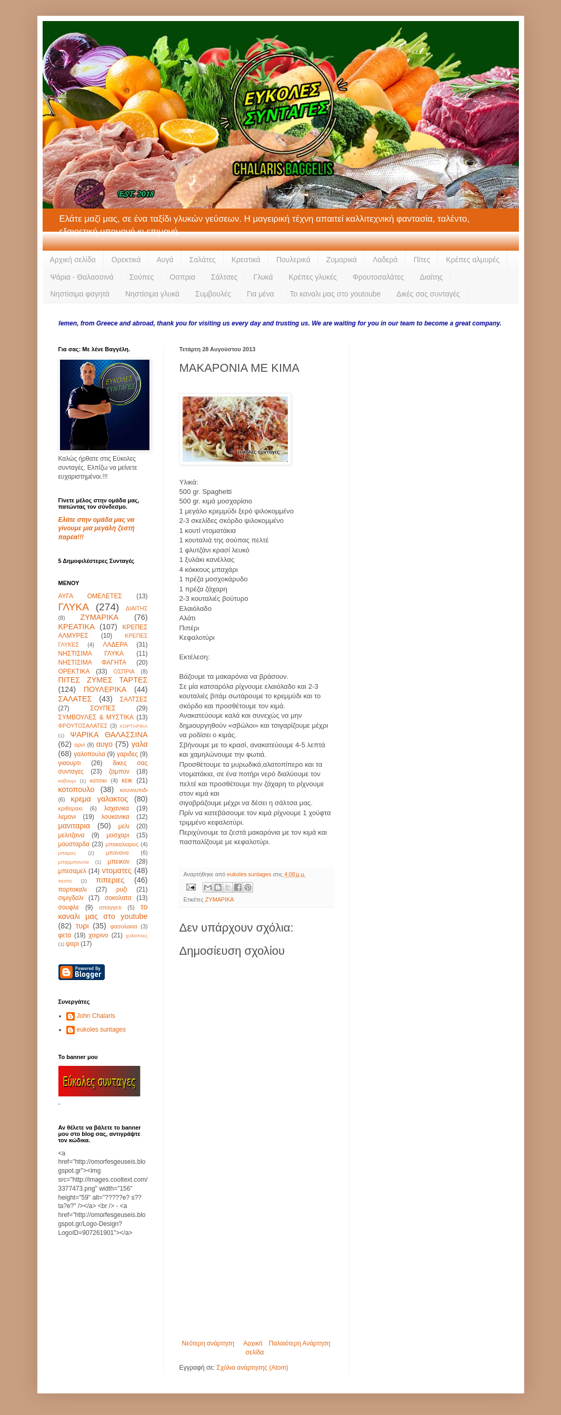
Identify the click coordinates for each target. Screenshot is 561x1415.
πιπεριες (110, 880)
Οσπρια (182, 277)
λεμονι (67, 816)
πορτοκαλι (72, 889)
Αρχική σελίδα (73, 259)
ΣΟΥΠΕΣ (102, 708)
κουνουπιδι (134, 790)
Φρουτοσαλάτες (378, 277)
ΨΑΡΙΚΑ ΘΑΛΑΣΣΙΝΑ (108, 734)
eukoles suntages (101, 1029)
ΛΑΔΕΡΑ (115, 644)
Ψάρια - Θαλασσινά (82, 277)
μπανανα (117, 852)
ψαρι (72, 943)
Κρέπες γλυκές (313, 277)
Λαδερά (385, 259)
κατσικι (98, 780)
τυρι (82, 926)
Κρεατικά (246, 259)
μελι (123, 826)
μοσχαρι (117, 835)
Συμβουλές (213, 294)
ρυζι (121, 889)
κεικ (127, 780)
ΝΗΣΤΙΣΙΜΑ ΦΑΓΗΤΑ (92, 662)
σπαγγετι (110, 907)
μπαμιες (67, 853)
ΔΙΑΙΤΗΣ (136, 608)
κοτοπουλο (76, 789)
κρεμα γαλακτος (99, 799)
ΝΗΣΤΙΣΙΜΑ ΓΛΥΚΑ (91, 653)
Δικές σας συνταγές (427, 294)
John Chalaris (96, 1016)
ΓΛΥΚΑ (73, 606)
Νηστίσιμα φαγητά (80, 294)
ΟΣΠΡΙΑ (124, 671)
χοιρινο (98, 935)
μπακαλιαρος (121, 844)
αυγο (104, 744)
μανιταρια (74, 826)
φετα (65, 935)
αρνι (79, 744)
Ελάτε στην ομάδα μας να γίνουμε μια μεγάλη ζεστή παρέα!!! (96, 528)
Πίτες (422, 259)
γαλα (140, 744)
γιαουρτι (69, 763)
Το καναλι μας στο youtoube (335, 294)
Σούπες (141, 277)
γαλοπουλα (89, 754)
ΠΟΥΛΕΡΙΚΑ (105, 689)
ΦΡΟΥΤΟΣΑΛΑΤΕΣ (83, 726)
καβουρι (67, 781)
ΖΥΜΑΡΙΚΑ (219, 899)
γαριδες (127, 754)
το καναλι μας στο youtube (103, 912)
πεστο (65, 881)
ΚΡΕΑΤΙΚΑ (76, 626)
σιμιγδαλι (71, 898)
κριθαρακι (70, 808)
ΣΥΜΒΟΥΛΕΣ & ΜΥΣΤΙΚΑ (96, 717)
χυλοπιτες (137, 935)
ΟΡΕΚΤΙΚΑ (74, 671)
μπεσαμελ (72, 871)
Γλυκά (263, 277)
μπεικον (119, 861)
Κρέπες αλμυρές (472, 259)
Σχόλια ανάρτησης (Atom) (252, 1367)
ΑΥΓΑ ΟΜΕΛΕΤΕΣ (90, 596)
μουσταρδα (74, 844)
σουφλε (68, 907)
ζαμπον (119, 771)
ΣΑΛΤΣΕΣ (134, 699)
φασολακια (123, 926)
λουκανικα (115, 816)
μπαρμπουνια (73, 862)
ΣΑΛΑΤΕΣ (75, 699)
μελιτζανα (71, 835)
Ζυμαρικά (341, 259)
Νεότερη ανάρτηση (208, 1343)
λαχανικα (116, 808)
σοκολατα (118, 898)
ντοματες (117, 870)
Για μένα (260, 294)
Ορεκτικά (126, 259)
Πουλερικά (293, 259)
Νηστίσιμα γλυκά (152, 294)
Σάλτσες (224, 277)
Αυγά (165, 259)
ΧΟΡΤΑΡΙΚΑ (133, 726)
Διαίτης (431, 277)
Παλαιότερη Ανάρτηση (299, 1343)
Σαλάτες (202, 259)
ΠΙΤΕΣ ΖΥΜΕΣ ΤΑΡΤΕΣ (103, 680)
